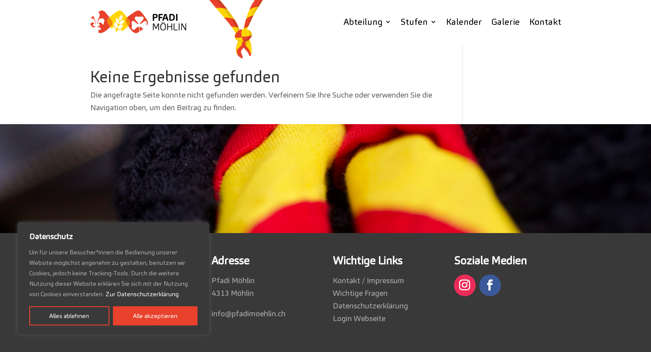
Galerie (505, 21)
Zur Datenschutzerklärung (142, 294)
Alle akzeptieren (155, 316)
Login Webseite (359, 318)
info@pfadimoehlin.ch (248, 313)
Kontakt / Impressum (368, 280)
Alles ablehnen (69, 316)
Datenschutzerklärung (370, 306)
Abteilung (363, 21)
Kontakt (545, 21)
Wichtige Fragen (360, 293)
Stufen (414, 21)
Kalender (464, 21)
